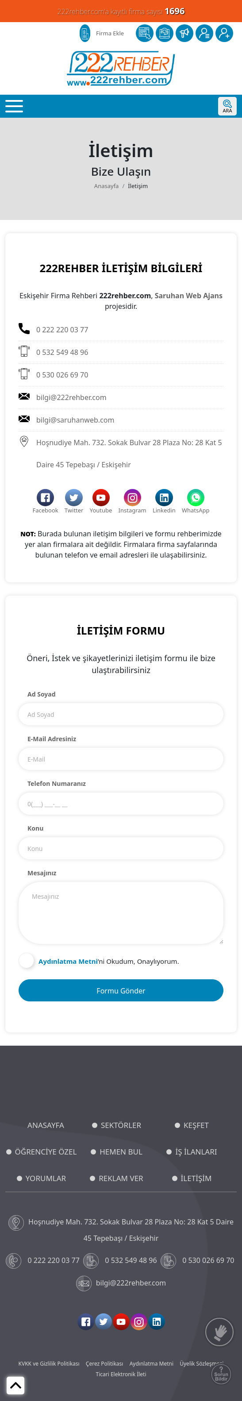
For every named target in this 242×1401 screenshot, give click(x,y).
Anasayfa (106, 186)
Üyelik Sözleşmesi (201, 1363)
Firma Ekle (110, 33)
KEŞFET (196, 1125)
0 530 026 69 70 (53, 374)
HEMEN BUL (121, 1152)
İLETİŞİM (196, 1178)
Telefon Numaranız (56, 783)
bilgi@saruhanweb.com (66, 419)
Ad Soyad (41, 694)
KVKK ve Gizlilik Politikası (49, 1363)
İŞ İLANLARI (196, 1152)
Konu (35, 828)
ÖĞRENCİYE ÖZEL (46, 1152)
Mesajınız (42, 873)
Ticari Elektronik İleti (121, 1374)
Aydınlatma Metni (151, 1363)
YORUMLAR (46, 1178)
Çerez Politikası (104, 1363)
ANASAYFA (45, 1125)
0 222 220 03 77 (53, 329)
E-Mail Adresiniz (51, 739)
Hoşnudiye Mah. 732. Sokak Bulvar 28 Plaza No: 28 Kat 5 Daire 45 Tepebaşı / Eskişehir (120, 453)
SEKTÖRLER (121, 1125)
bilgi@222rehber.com (63, 396)
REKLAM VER (121, 1178)
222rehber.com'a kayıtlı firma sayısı (121, 11)
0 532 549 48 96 (53, 351)
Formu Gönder (120, 991)
